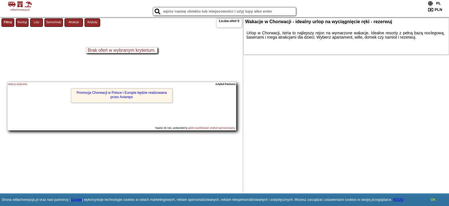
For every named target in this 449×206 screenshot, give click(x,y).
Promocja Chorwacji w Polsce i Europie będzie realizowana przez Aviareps (122, 95)
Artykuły (92, 22)
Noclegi (22, 22)
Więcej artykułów (17, 84)
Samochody (53, 22)
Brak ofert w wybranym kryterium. (121, 50)
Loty (36, 22)
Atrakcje (73, 22)
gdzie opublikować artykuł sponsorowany (211, 127)
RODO (398, 200)
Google (76, 200)
